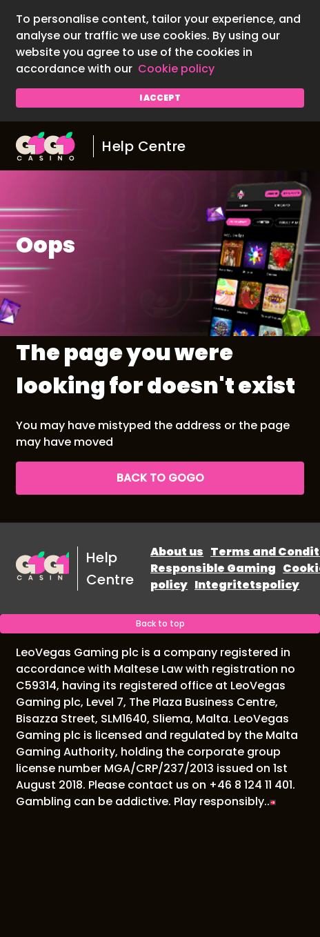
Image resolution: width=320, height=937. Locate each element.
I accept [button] (160, 97)
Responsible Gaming (213, 568)
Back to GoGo (160, 478)
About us (176, 552)
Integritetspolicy (246, 585)
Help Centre (144, 146)
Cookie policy (176, 69)
